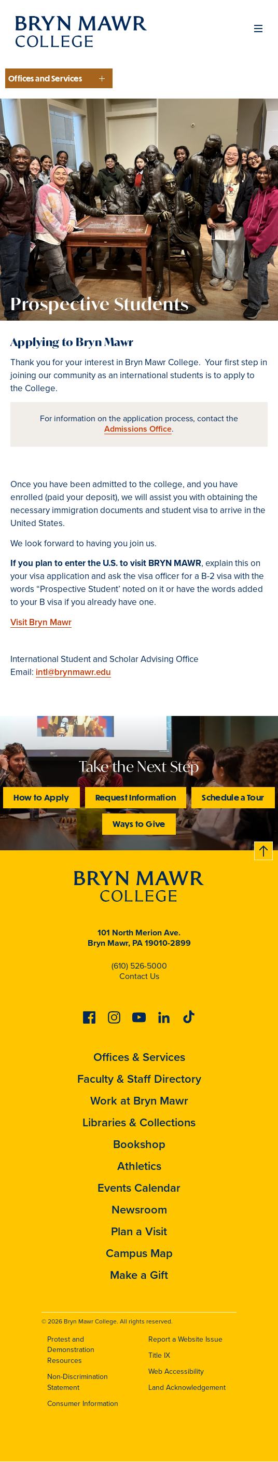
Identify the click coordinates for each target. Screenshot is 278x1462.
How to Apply (41, 797)
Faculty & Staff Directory (139, 1078)
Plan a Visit (139, 1231)
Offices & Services (139, 1057)
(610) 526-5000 (139, 966)
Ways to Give (139, 824)
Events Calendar (139, 1187)
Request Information (135, 797)
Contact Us (139, 976)
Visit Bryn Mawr (41, 622)
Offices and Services (45, 78)
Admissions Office (138, 429)
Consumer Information (82, 1403)
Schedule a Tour (233, 797)
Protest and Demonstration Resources (70, 1350)
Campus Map (139, 1253)
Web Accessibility (176, 1371)
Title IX (159, 1355)
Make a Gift (139, 1275)
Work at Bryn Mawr (139, 1100)
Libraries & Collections (139, 1122)
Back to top (264, 849)
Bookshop (139, 1144)
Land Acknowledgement (187, 1387)
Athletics (139, 1166)
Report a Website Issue (185, 1339)
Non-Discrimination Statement (77, 1382)
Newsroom (139, 1209)
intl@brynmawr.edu (73, 672)
